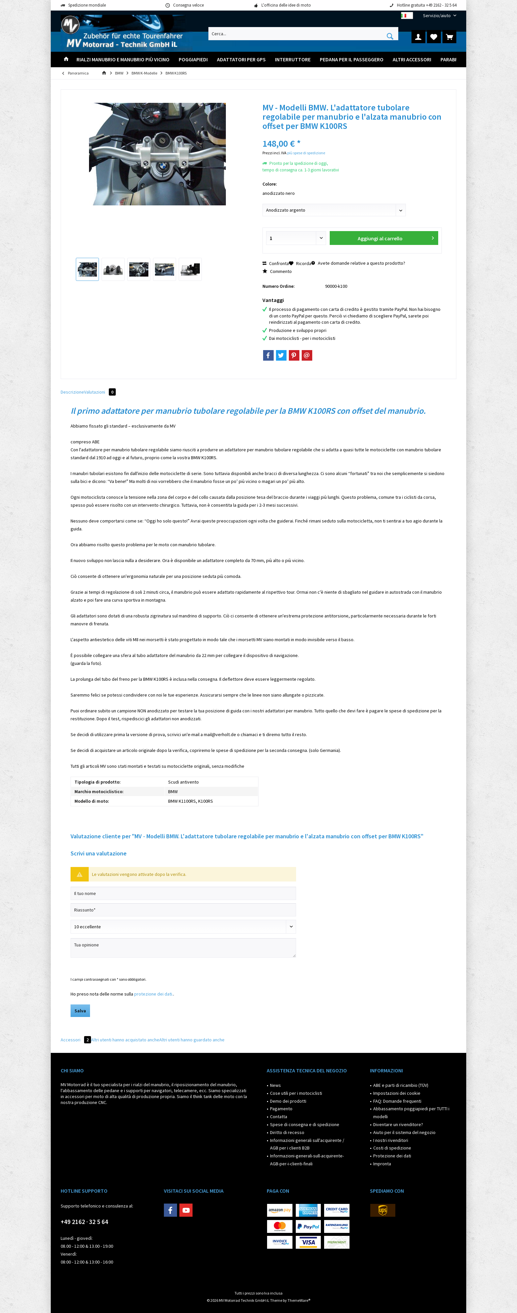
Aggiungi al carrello (395, 237)
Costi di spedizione (392, 1148)
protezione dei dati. (153, 994)
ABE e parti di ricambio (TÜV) (400, 1085)
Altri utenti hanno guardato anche (192, 1040)
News (275, 1085)
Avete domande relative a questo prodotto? (358, 263)
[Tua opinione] (183, 948)
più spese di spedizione (306, 152)
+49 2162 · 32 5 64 (84, 1222)
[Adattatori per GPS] (241, 59)
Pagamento (281, 1109)
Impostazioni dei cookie (396, 1093)
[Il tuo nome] (183, 893)
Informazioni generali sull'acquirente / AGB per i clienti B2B (307, 1144)
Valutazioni (100, 392)
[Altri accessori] (412, 59)
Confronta (275, 263)
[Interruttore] (292, 59)
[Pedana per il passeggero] (351, 59)
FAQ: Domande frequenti (397, 1101)
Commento (277, 271)
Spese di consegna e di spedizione (304, 1124)
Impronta (382, 1164)
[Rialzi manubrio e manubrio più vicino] (123, 59)
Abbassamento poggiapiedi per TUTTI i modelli (411, 1112)
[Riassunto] (183, 909)
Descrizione (72, 392)
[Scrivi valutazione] (183, 927)
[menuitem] (437, 16)
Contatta (278, 1116)
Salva (80, 1011)
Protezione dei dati (392, 1156)
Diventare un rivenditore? (398, 1124)
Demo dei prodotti (288, 1101)
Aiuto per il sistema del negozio (404, 1132)
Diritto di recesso (287, 1132)
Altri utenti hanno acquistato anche (125, 1040)
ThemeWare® (299, 1300)
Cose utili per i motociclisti (296, 1093)
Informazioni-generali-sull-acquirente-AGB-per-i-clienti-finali (307, 1160)
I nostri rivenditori (390, 1140)
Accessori (76, 1040)
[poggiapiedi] (193, 59)
